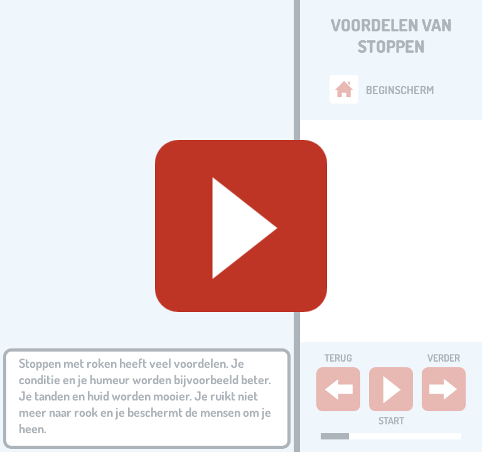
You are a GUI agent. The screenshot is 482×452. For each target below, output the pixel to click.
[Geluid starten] (241, 226)
